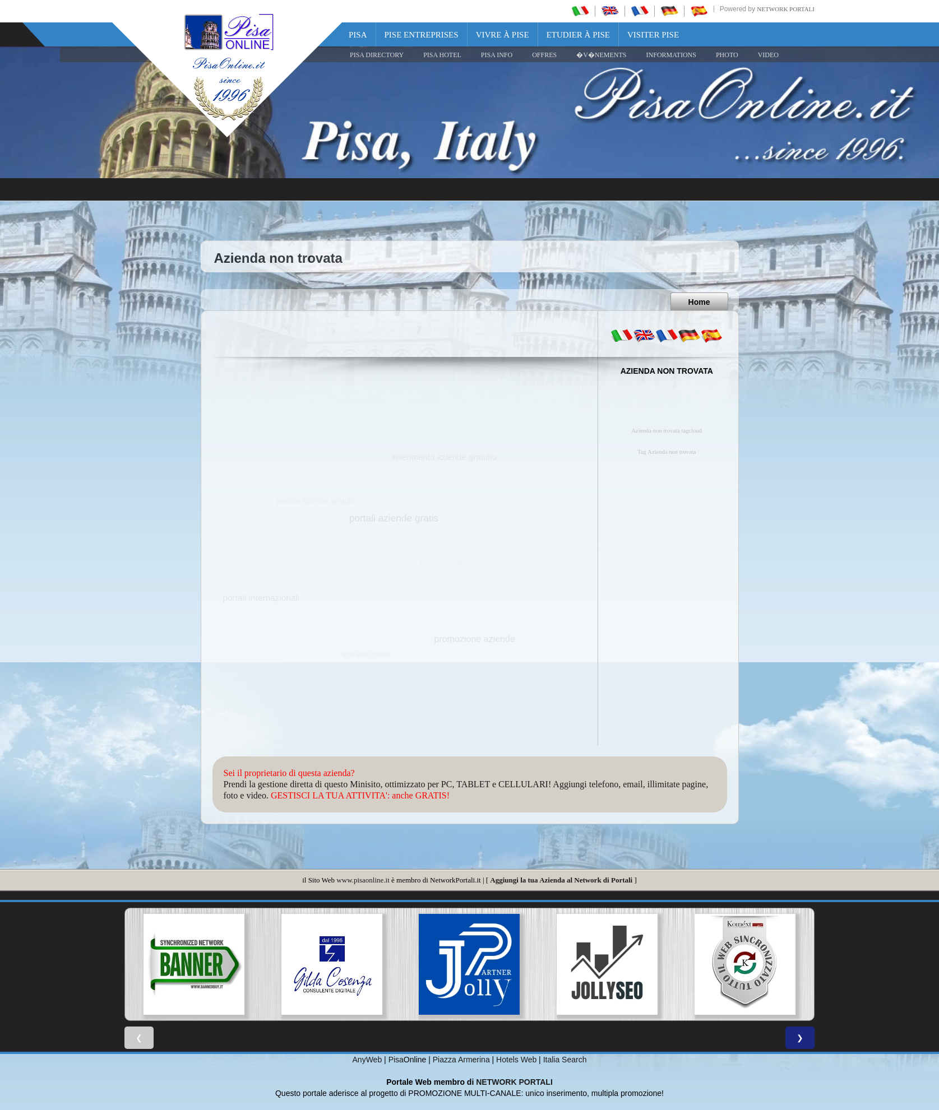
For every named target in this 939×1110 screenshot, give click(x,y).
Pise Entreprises (422, 34)
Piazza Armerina (461, 1059)
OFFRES (544, 55)
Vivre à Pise (502, 34)
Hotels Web (516, 1059)
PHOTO (727, 55)
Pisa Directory (377, 55)
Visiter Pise (653, 34)
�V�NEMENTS (601, 55)
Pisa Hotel (442, 55)
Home (699, 302)
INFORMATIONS (671, 55)
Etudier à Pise (578, 34)
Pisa (358, 34)
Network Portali (786, 9)
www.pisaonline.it (362, 880)
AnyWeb (367, 1059)
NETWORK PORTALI (514, 1082)
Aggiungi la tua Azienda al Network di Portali (561, 880)
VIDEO (768, 55)
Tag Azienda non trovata (666, 452)
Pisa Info (496, 55)
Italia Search (565, 1059)
